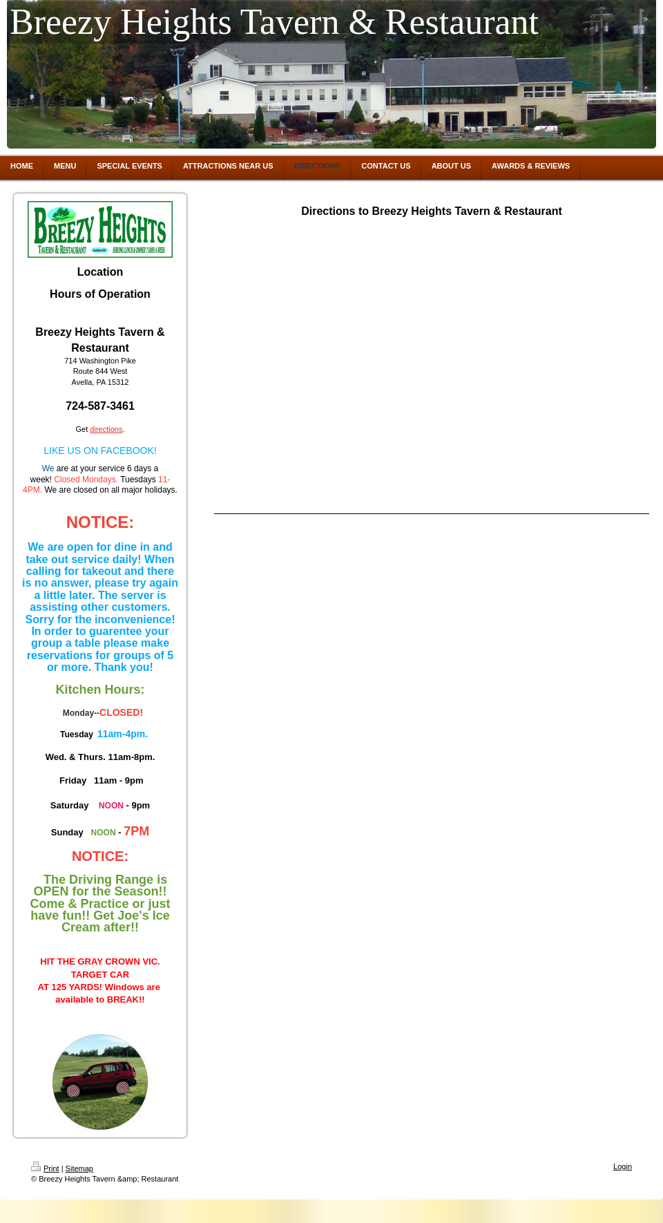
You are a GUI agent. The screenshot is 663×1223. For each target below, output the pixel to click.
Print (45, 1168)
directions (106, 429)
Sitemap (79, 1168)
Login (622, 1166)
